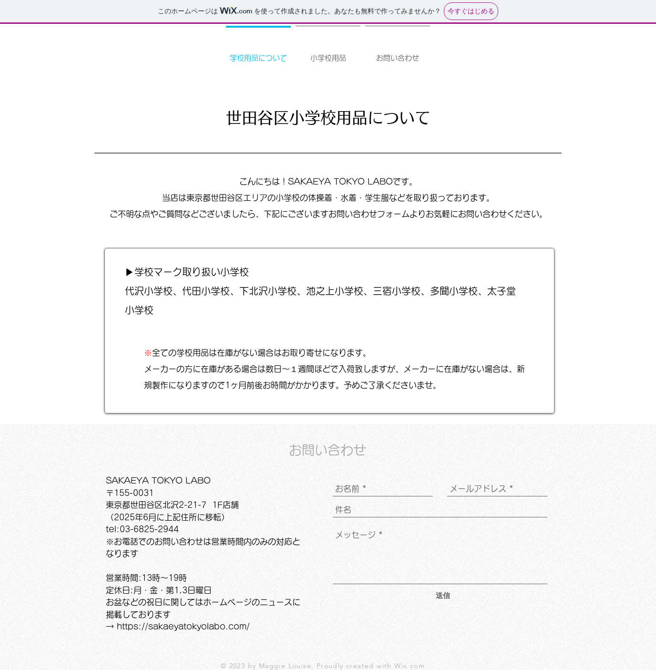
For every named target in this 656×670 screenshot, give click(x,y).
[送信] (443, 595)
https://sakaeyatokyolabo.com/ (183, 626)
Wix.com (409, 665)
